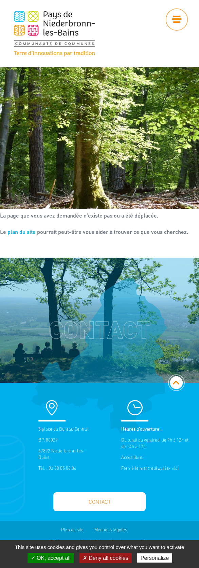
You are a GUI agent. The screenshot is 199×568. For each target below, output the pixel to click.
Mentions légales (110, 529)
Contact (100, 502)
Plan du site (72, 529)
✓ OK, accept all (51, 558)
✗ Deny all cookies (105, 558)
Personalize (155, 558)
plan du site (21, 231)
